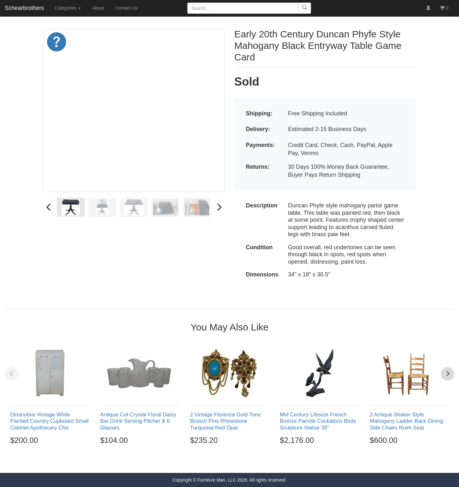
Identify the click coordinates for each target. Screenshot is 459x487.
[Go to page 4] (236, 461)
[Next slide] (219, 207)
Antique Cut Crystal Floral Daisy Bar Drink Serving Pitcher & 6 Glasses (138, 421)
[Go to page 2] (222, 461)
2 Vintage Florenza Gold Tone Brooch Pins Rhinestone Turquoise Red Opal (225, 421)
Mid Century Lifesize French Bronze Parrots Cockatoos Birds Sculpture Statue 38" (318, 421)
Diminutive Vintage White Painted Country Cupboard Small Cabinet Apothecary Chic (49, 421)
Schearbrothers (24, 8)
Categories (68, 8)
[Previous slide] (11, 374)
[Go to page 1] (216, 461)
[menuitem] (71, 207)
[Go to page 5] (243, 461)
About (98, 8)
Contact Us (126, 8)
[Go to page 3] (229, 461)
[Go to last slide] (49, 207)
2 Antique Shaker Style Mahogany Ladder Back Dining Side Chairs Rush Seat (406, 421)
